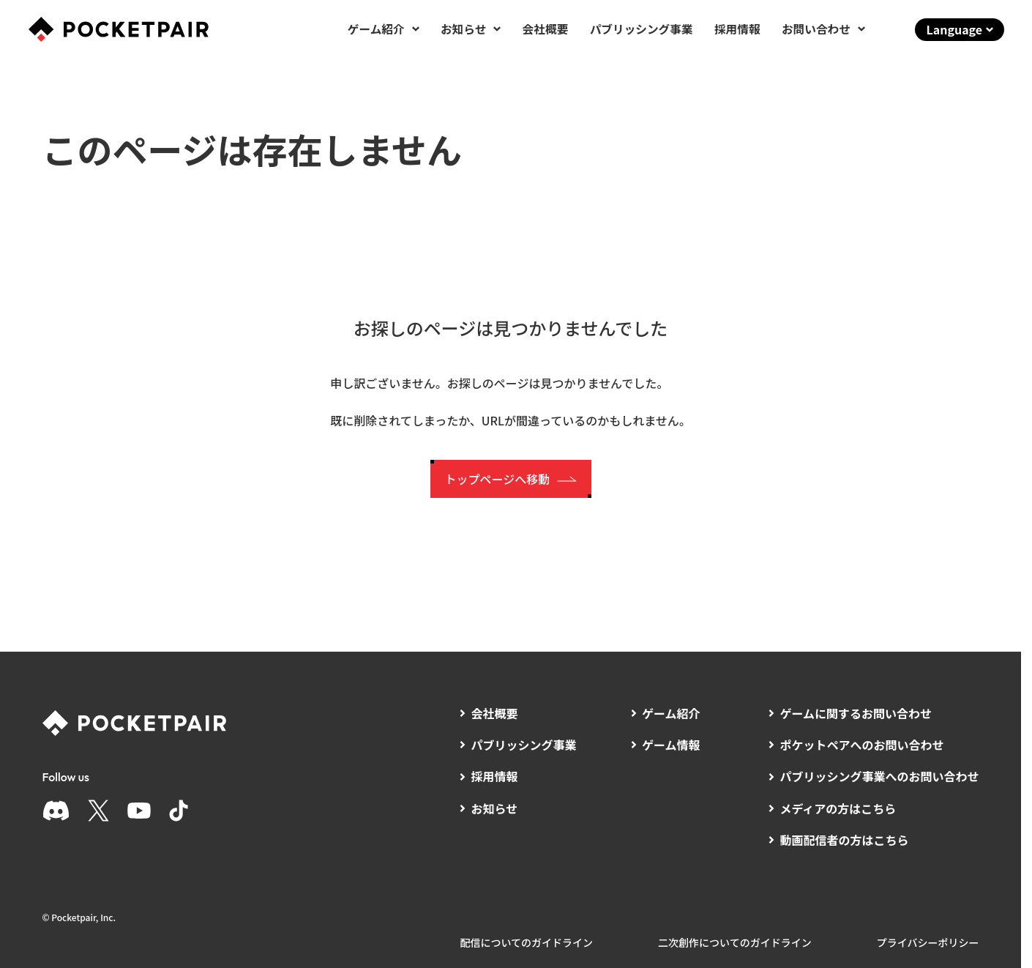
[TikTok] (178, 811)
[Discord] (56, 810)
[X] (98, 811)
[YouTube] (139, 811)
